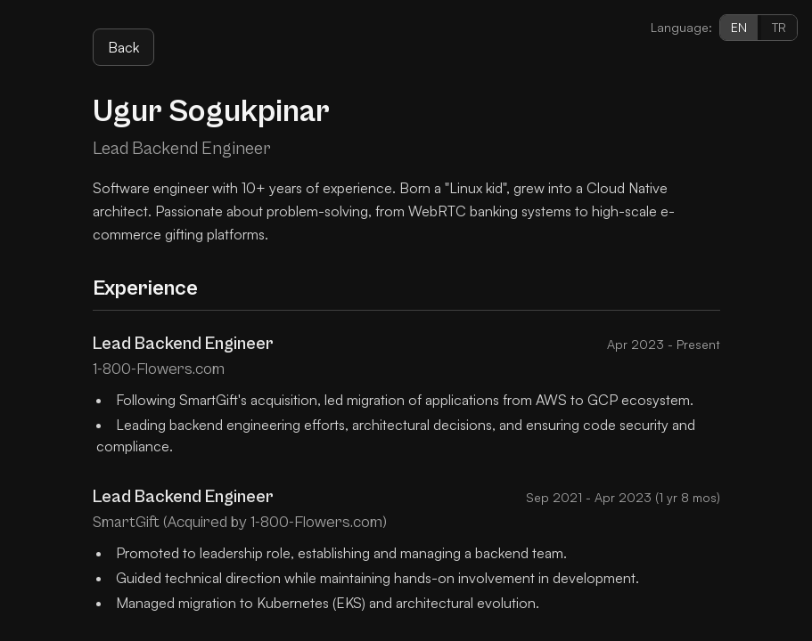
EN (739, 27)
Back (123, 47)
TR (779, 27)
